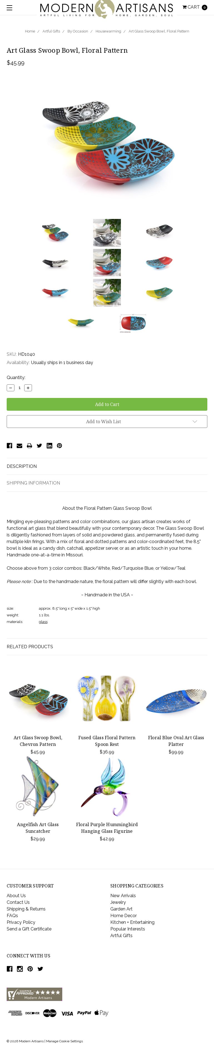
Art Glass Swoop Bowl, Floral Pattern (159, 31)
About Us (16, 895)
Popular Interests (127, 929)
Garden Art (121, 909)
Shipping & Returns (26, 909)
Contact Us (18, 902)
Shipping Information (33, 483)
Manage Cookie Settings (64, 1041)
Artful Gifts (51, 31)
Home (30, 31)
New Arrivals (123, 895)
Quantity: (16, 377)
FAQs (12, 915)
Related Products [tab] (30, 646)
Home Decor (123, 915)
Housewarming (108, 31)
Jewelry (118, 902)
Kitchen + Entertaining (132, 922)
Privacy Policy (21, 922)
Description (22, 466)
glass (43, 622)
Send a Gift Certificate (29, 929)
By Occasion (78, 31)
